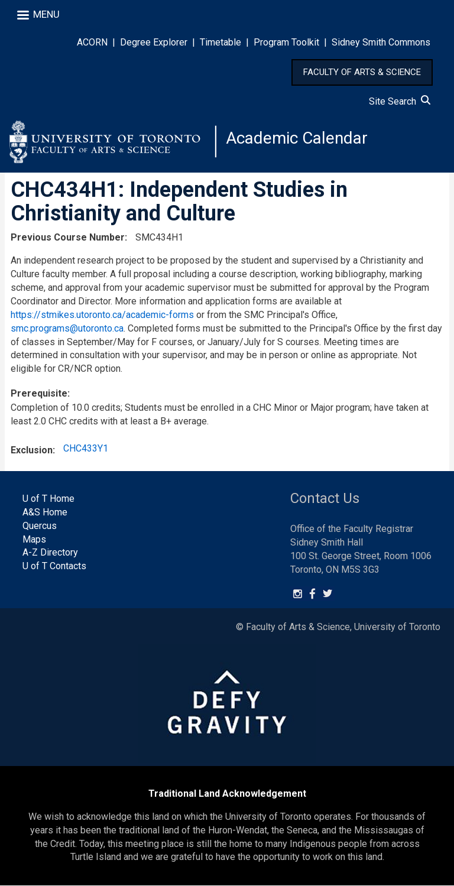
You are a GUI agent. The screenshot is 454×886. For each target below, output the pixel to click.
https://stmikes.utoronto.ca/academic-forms (102, 314)
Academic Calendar (297, 138)
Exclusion (32, 450)
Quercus (39, 525)
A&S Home (44, 512)
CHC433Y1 (85, 449)
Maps (34, 539)
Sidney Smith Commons (381, 42)
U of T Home (48, 499)
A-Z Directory (50, 553)
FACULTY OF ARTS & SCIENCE (362, 72)
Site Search (399, 101)
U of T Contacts (54, 566)
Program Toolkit (286, 42)
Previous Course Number (68, 238)
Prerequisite (39, 394)
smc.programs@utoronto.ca (67, 328)
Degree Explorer (153, 42)
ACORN (92, 42)
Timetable (220, 42)
